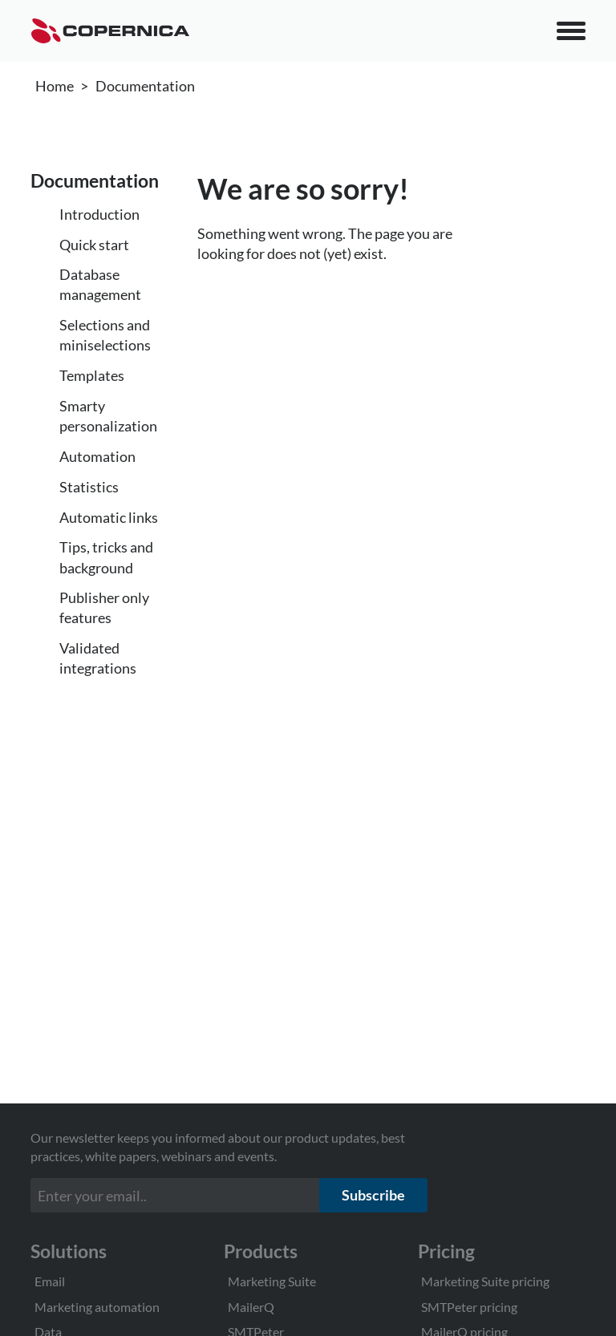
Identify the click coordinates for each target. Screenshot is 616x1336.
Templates (91, 375)
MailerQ (251, 1306)
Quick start (94, 244)
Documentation (145, 86)
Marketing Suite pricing (485, 1281)
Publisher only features (104, 607)
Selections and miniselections (105, 335)
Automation (97, 456)
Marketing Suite (272, 1281)
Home (54, 86)
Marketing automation (97, 1306)
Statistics (89, 487)
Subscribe (373, 1195)
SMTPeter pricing (469, 1306)
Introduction (99, 214)
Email (49, 1281)
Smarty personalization (108, 416)
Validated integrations (97, 658)
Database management (100, 284)
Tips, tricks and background (106, 557)
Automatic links (108, 517)
